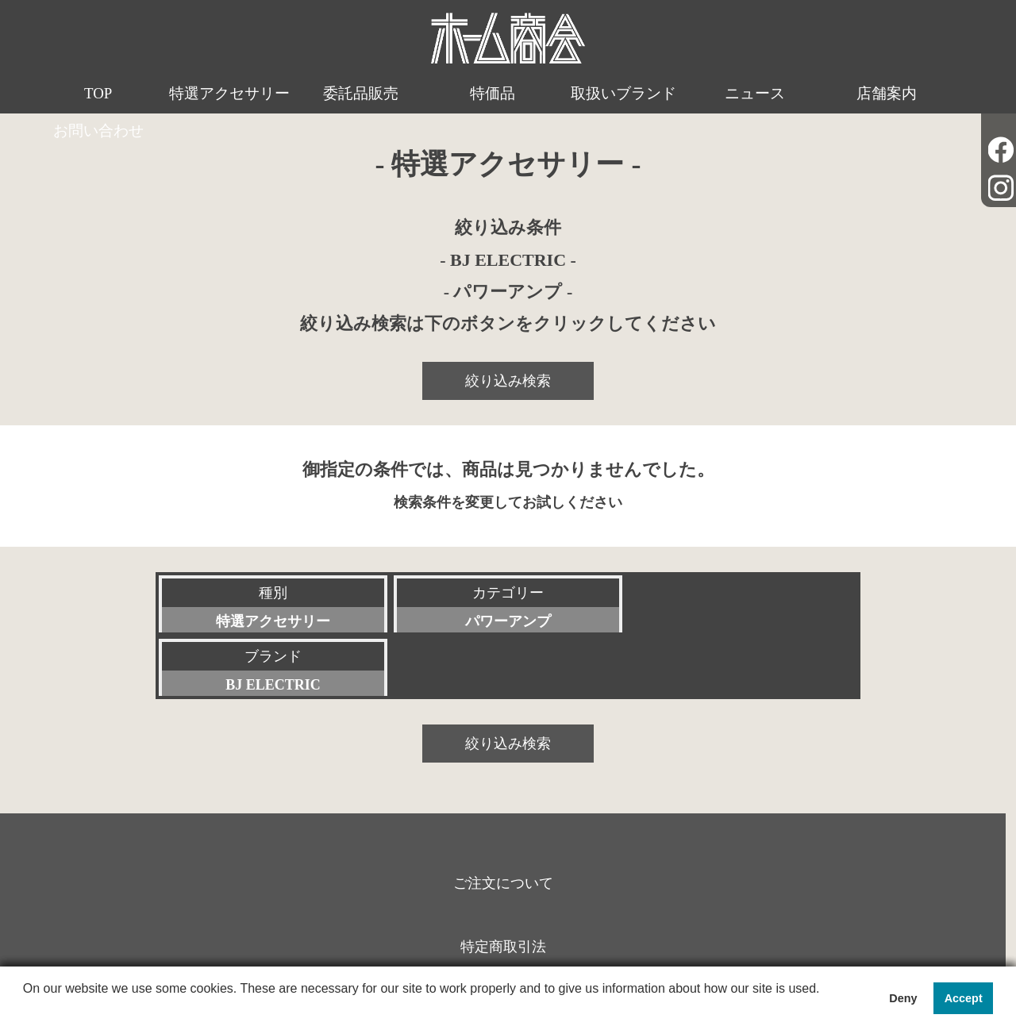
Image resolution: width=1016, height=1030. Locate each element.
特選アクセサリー (211, 113)
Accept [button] (964, 998)
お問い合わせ (924, 94)
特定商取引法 (503, 882)
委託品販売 (330, 94)
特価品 (448, 94)
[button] (25, 1009)
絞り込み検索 (508, 380)
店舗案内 (805, 94)
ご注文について (503, 819)
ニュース (686, 94)
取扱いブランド (568, 94)
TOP (91, 94)
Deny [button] (903, 998)
